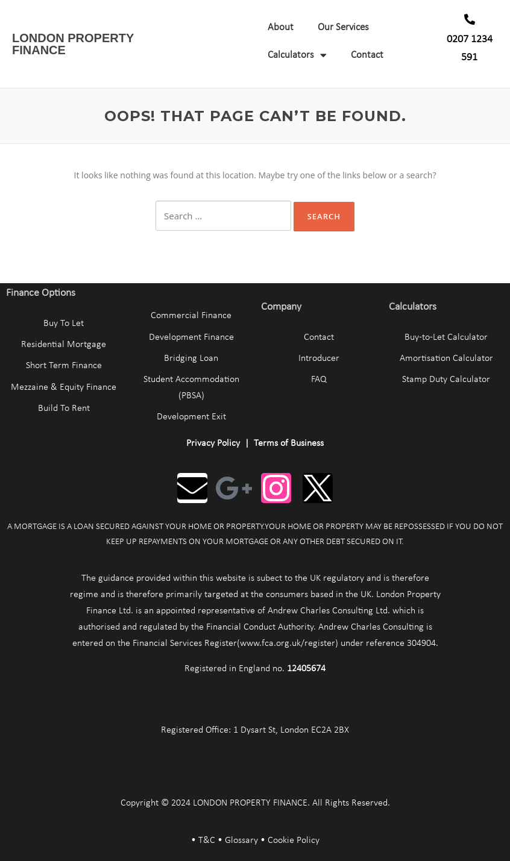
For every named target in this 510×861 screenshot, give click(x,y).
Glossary (241, 840)
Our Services (343, 27)
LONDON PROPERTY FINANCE (73, 44)
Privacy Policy (213, 443)
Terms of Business (289, 443)
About (281, 27)
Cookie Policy (294, 840)
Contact (367, 55)
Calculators (297, 55)
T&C (206, 840)
